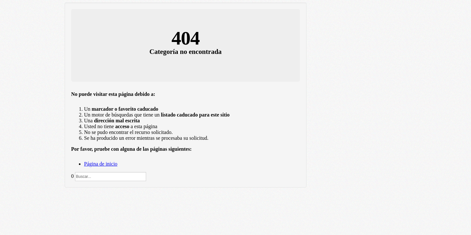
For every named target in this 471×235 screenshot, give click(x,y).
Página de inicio (100, 164)
